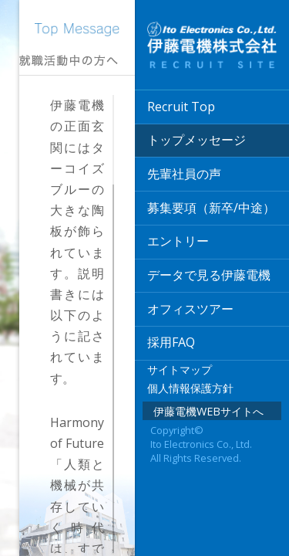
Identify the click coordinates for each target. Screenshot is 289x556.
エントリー (178, 240)
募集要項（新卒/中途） (211, 207)
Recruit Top (181, 106)
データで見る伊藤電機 (209, 274)
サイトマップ (179, 369)
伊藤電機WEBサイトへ (208, 411)
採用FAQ (171, 342)
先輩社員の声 (184, 173)
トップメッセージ (196, 139)
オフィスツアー (190, 308)
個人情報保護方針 (190, 388)
